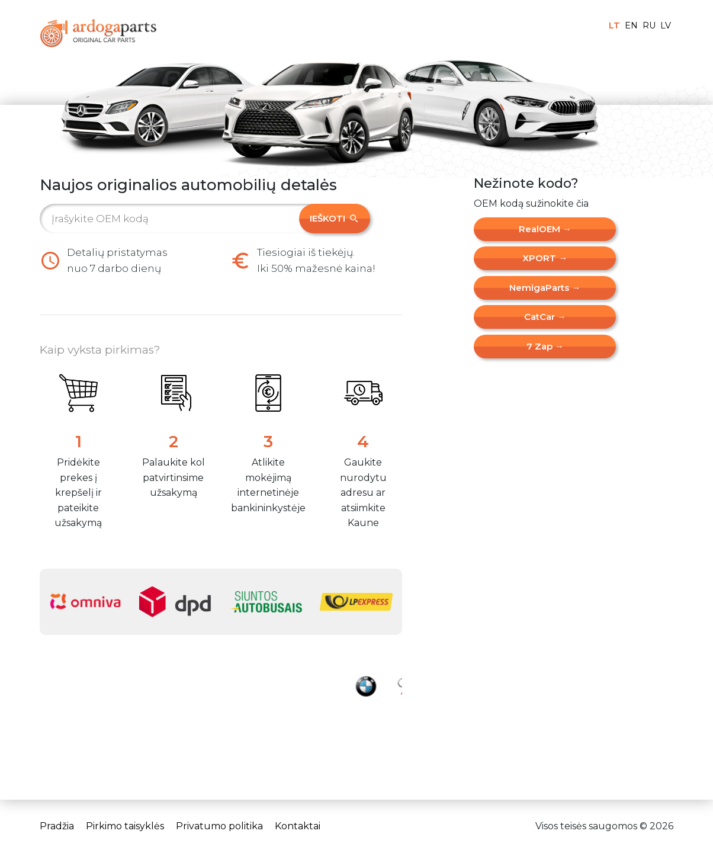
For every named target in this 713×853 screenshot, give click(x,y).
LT (614, 25)
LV (665, 25)
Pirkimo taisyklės (125, 826)
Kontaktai (297, 826)
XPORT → (544, 258)
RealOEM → (545, 229)
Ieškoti (334, 218)
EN (631, 25)
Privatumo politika (219, 826)
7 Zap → (545, 346)
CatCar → (545, 316)
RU (649, 25)
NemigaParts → (544, 287)
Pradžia (57, 826)
